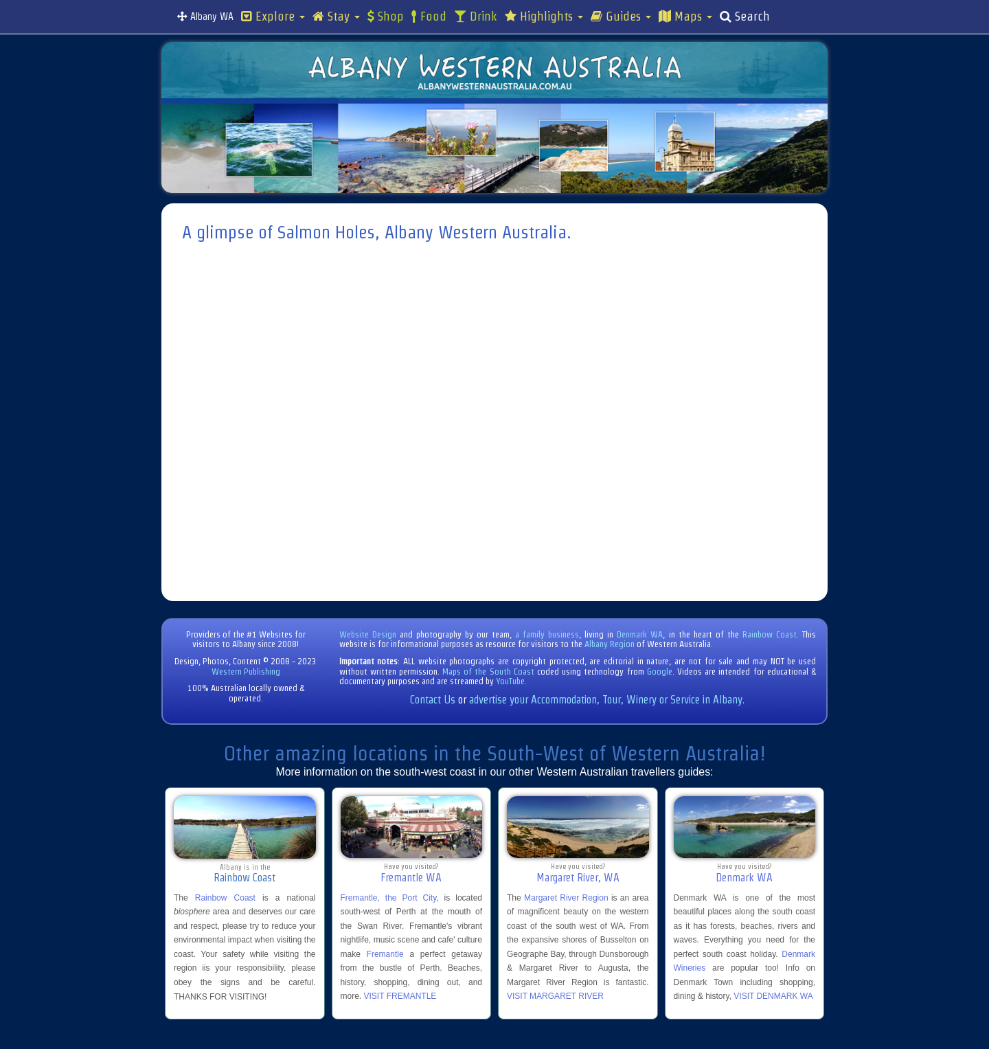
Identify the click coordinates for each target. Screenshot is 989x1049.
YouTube (510, 681)
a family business (547, 634)
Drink (475, 16)
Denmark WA (640, 634)
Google (659, 671)
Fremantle (385, 954)
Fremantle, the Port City (389, 898)
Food (428, 16)
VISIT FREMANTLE (400, 996)
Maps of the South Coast (488, 671)
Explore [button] (273, 16)
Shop (385, 16)
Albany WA (205, 16)
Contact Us (432, 700)
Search (745, 16)
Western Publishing (246, 671)
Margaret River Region (566, 898)
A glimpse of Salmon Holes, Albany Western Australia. (376, 232)
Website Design (367, 634)
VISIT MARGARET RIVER (555, 996)
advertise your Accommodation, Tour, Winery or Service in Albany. (606, 700)
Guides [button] (621, 16)
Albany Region (609, 644)
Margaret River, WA (577, 877)
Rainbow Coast (769, 634)
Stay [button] (336, 16)
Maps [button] (685, 16)
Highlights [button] (544, 16)
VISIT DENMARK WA (773, 996)
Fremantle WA (411, 877)
